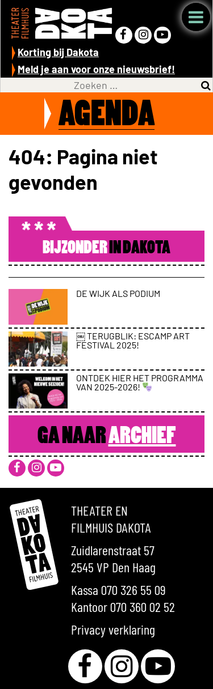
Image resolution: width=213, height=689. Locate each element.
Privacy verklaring (113, 629)
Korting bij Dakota (58, 52)
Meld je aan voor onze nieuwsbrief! (96, 69)
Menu (195, 16)
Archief (142, 437)
